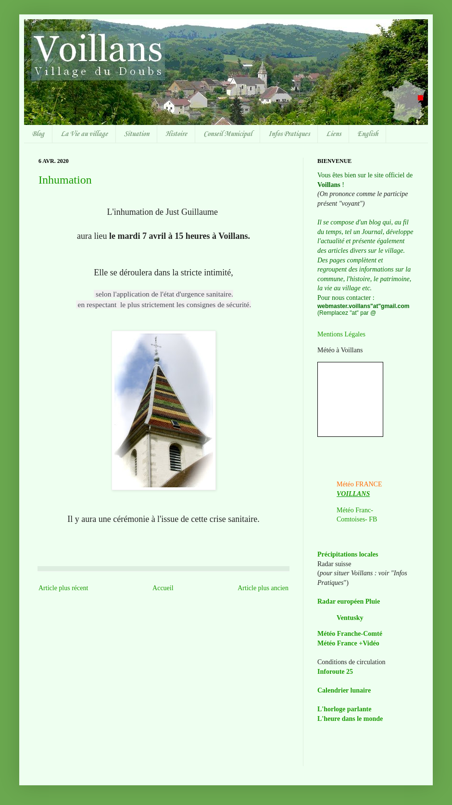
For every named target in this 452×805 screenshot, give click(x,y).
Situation (136, 134)
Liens (333, 134)
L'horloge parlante (344, 709)
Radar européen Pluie (348, 601)
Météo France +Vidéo (348, 643)
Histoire (176, 134)
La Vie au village (84, 134)
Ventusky (350, 617)
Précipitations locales (347, 554)
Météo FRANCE (359, 484)
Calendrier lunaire (344, 690)
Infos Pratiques (289, 134)
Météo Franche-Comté (349, 633)
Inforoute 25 (335, 671)
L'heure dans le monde (350, 718)
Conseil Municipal (227, 134)
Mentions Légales (341, 334)
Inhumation (65, 179)
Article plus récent (63, 588)
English (367, 134)
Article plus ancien (263, 588)
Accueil (163, 588)
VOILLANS (353, 493)
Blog (38, 134)
